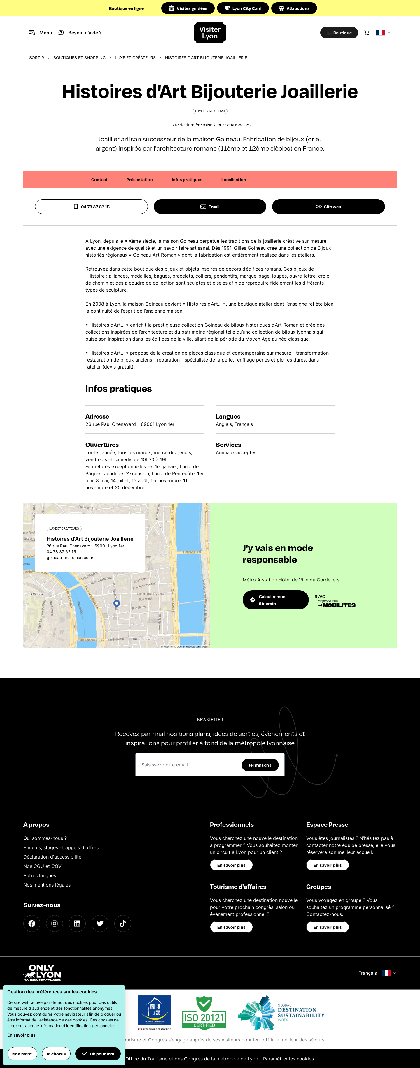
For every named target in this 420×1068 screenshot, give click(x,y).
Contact (99, 179)
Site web (328, 206)
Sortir (36, 57)
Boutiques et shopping (79, 57)
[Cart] (367, 33)
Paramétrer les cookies (288, 1059)
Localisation (233, 179)
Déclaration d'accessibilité (52, 857)
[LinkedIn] (77, 923)
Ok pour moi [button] (98, 1054)
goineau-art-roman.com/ (70, 557)
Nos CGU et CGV (42, 866)
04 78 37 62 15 (91, 206)
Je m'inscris (260, 765)
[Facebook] (31, 923)
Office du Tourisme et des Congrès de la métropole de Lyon (191, 1059)
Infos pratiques (187, 179)
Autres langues (39, 875)
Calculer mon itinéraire (268, 599)
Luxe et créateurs (135, 57)
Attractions (294, 8)
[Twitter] (100, 923)
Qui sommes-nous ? (45, 838)
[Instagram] (54, 923)
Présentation (140, 179)
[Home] (210, 32)
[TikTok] (122, 923)
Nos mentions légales (47, 885)
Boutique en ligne (126, 8)
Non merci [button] (22, 1054)
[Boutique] (337, 33)
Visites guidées (188, 8)
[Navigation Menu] (40, 32)
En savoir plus (231, 865)
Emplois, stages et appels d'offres (61, 847)
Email (210, 206)
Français (377, 973)
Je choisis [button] (56, 1054)
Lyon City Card (243, 8)
